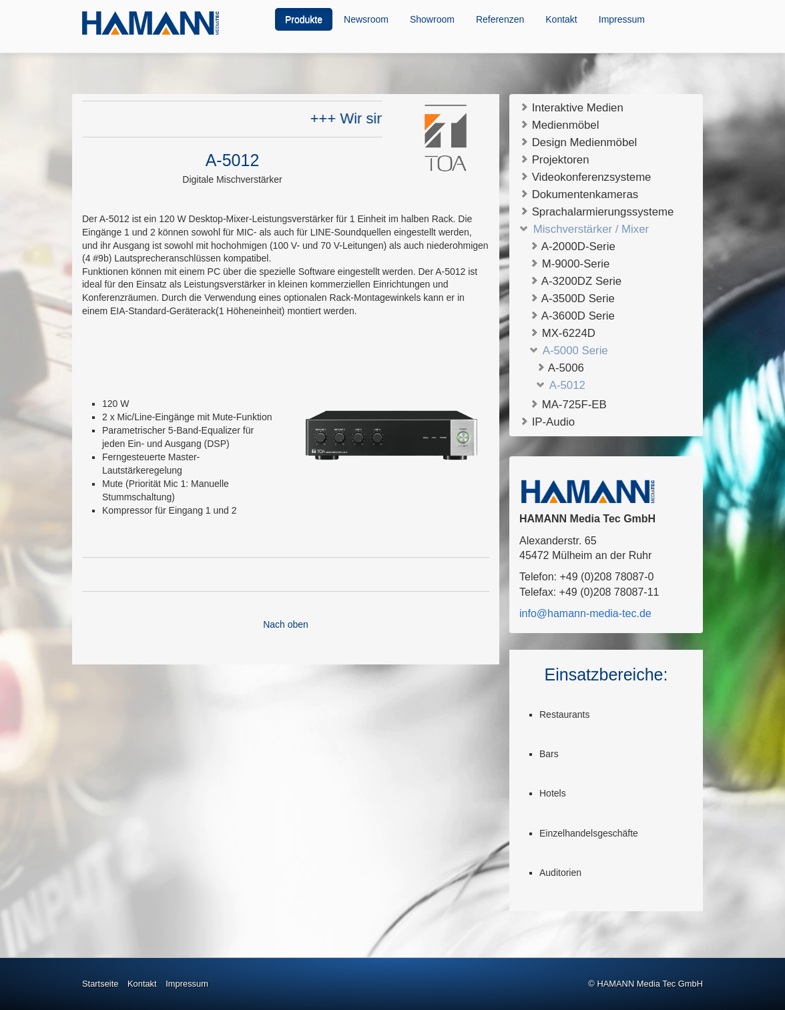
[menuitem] (304, 19)
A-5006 (560, 368)
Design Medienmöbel (578, 142)
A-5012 (560, 385)
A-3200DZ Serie (575, 281)
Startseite (100, 984)
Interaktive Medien (571, 107)
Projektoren (554, 159)
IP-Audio (547, 421)
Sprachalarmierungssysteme (596, 211)
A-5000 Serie (568, 350)
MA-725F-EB (568, 404)
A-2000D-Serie (572, 246)
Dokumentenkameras (578, 194)
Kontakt (561, 19)
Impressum (622, 19)
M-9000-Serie (569, 264)
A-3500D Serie (572, 298)
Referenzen (500, 19)
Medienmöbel (559, 124)
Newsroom (366, 19)
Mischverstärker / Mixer (584, 228)
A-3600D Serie (572, 316)
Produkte (303, 19)
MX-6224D (562, 333)
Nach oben (285, 624)
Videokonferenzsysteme (585, 176)
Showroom (432, 19)
